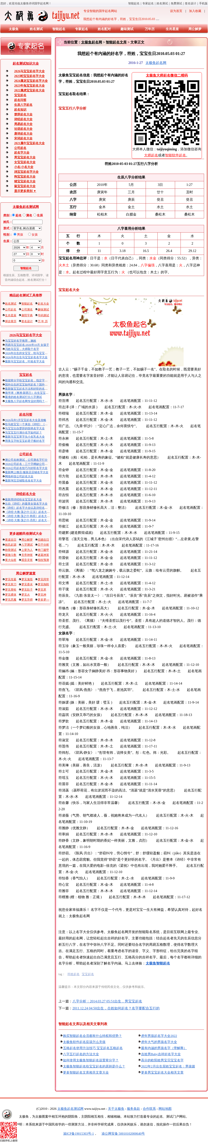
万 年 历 (43, 321)
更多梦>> (43, 599)
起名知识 (20, 109)
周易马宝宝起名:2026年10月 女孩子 (27, 344)
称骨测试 (10, 550)
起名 (18, 215)
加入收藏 (195, 11)
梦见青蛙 (10, 589)
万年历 (150, 29)
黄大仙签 (10, 560)
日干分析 (43, 544)
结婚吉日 (43, 539)
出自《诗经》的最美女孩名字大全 (26, 503)
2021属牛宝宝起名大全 (29, 143)
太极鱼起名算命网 (70, 1108)
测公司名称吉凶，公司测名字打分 (26, 459)
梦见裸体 (10, 594)
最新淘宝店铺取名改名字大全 (23, 480)
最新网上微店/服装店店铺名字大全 (26, 472)
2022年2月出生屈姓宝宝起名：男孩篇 (168, 1066)
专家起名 (148, 3)
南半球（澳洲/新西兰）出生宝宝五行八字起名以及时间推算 (42, 392)
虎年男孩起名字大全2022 (159, 1036)
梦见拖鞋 (43, 584)
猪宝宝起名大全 (25, 181)
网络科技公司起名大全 (19, 476)
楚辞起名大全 (23, 114)
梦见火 (25, 594)
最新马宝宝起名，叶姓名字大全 (25, 361)
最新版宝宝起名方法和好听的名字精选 (29, 388)
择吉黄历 (10, 321)
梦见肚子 (27, 589)
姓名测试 (162, 3)
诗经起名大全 (23, 119)
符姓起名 (73, 974)
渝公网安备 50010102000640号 (121, 1133)
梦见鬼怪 (27, 579)
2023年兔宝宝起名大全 (29, 85)
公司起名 (20, 148)
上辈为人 (27, 550)
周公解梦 (194, 29)
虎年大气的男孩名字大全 (159, 1042)
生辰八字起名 (23, 104)
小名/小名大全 (23, 167)
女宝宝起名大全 (25, 162)
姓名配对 (104, 29)
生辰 (40, 215)
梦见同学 (43, 579)
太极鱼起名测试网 (26, 207)
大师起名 (151, 155)
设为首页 (176, 11)
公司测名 (27, 309)
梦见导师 (27, 599)
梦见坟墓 (10, 579)
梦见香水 (27, 584)
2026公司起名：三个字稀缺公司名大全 (29, 464)
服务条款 (133, 1108)
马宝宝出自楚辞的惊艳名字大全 (25, 428)
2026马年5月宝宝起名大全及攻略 (25, 420)
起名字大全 (21, 152)
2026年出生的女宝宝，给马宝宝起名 (27, 353)
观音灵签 (27, 560)
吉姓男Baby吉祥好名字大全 (161, 1054)
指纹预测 (43, 560)
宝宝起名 (20, 95)
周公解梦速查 (26, 573)
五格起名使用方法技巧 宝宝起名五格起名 (93, 1048)
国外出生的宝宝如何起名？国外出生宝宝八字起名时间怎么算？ (44, 384)
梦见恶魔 (10, 599)
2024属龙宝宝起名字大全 (31, 80)
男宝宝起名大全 (25, 157)
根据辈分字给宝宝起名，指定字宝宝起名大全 (33, 380)
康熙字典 (27, 315)
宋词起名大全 (23, 138)
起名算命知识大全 (26, 63)
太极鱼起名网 (91, 42)
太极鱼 (14, 29)
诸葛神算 (43, 555)
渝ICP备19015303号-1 (78, 1133)
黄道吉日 (10, 539)
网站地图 (165, 1108)
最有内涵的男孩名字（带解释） (164, 1048)
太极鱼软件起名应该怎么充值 (84, 1042)
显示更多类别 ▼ (25, 191)
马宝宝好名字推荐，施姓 (20, 340)
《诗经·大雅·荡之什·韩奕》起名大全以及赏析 (33, 516)
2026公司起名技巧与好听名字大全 (26, 468)
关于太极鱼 (116, 1108)
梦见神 (42, 594)
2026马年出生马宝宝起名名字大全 (26, 357)
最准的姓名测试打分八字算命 (23, 397)
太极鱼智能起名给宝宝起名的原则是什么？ (94, 1066)
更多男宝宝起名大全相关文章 (162, 1072)
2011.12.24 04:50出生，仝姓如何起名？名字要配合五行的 (116, 1008)
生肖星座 (172, 29)
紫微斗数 (10, 555)
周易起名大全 (23, 124)
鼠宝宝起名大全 (25, 186)
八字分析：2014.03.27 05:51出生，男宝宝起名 (107, 1001)
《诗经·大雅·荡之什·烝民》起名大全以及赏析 (33, 520)
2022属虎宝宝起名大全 (29, 90)
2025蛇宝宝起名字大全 (29, 76)
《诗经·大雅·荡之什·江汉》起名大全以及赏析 (33, 512)
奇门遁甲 (43, 550)
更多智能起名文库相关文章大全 (86, 1072)
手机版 (203, 3)
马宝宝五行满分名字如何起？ (23, 432)
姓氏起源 (10, 544)
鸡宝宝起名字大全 (26, 171)
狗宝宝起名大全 (25, 176)
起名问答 (20, 100)
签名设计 (190, 3)
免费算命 (176, 3)
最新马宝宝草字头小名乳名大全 (25, 436)
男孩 (20, 234)
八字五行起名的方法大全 (81, 1054)
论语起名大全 (23, 128)
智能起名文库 (116, 42)
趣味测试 (126, 29)
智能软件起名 (175, 155)
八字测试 (27, 544)
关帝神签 (27, 555)
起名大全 (43, 303)
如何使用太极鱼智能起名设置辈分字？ (91, 1060)
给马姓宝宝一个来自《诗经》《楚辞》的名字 (33, 424)
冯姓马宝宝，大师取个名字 (22, 349)
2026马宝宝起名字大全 (29, 71)
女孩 (35, 234)
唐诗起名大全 (23, 133)
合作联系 (149, 1108)
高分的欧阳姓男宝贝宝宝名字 (162, 1060)
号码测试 (43, 315)
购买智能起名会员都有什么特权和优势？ (92, 1036)
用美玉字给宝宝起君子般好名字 (25, 440)
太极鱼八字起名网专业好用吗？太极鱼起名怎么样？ (37, 401)
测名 (29, 215)
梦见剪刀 (10, 584)
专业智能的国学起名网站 (60, 15)
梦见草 (42, 589)
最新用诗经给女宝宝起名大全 (23, 499)
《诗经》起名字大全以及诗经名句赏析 (29, 507)
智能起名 (134, 3)
